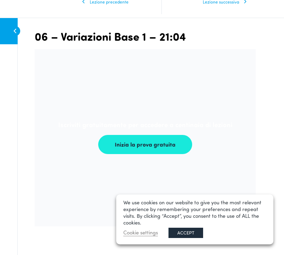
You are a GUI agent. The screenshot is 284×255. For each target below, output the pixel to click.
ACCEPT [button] (185, 233)
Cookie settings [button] (140, 232)
